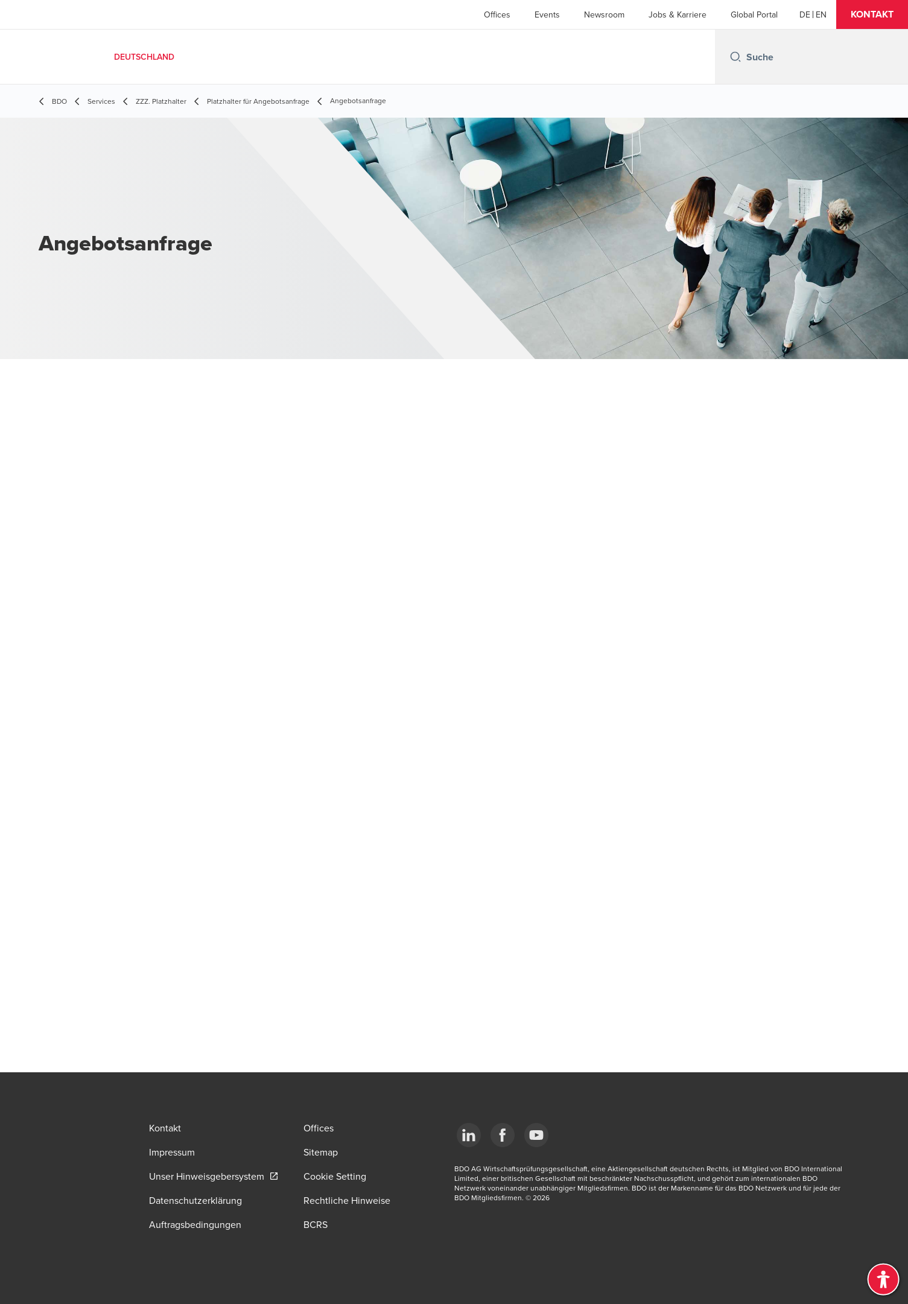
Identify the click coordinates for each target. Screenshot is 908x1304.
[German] (804, 14)
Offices (497, 14)
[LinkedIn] (468, 1135)
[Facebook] (502, 1135)
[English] (821, 14)
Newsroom (604, 14)
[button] (872, 14)
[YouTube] (536, 1135)
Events (547, 14)
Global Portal (754, 14)
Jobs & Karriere (677, 14)
